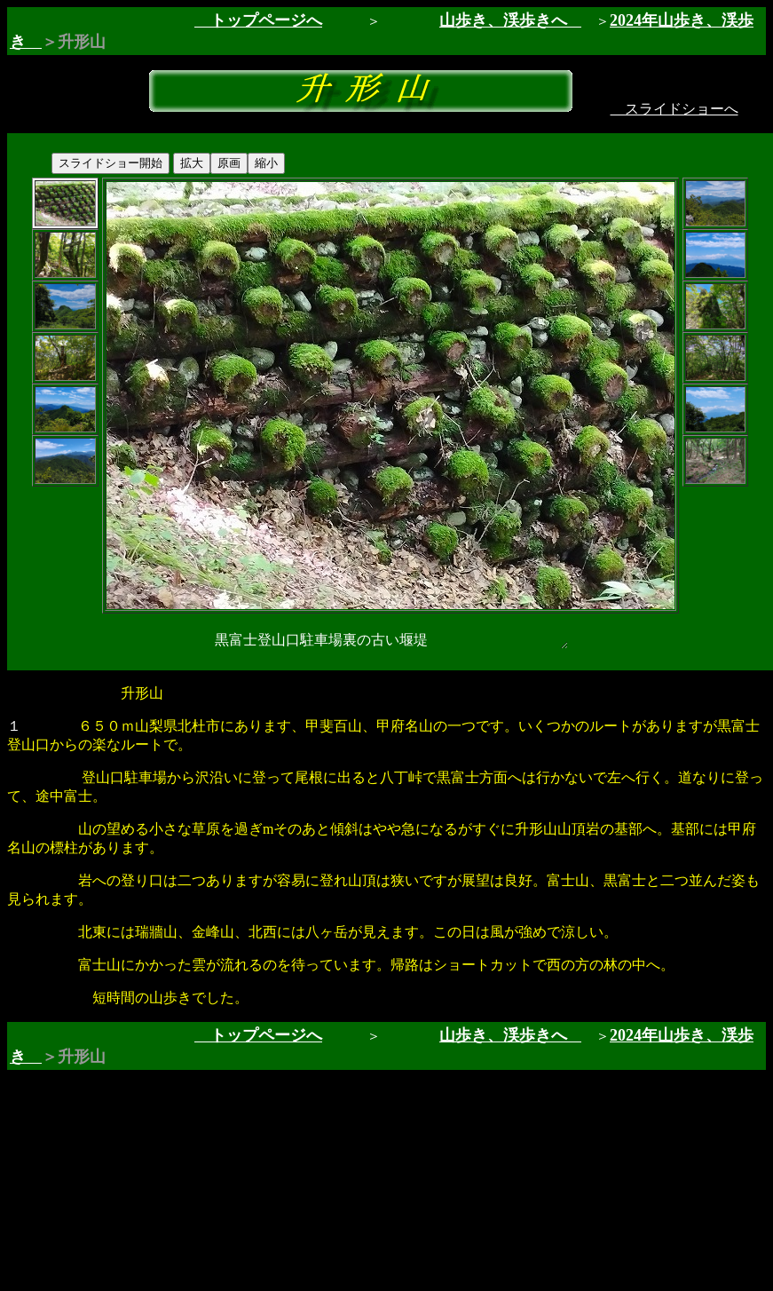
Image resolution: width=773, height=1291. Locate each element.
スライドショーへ (674, 108)
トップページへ (258, 20)
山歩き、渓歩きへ (503, 20)
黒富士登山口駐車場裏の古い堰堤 (390, 641)
